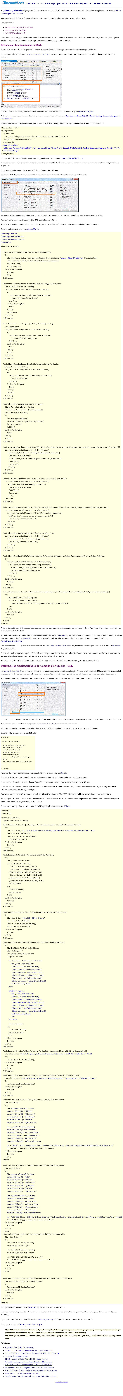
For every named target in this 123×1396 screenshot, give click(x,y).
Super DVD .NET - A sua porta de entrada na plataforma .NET (29, 1350)
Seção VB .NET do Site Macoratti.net (19, 1347)
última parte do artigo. (30, 1324)
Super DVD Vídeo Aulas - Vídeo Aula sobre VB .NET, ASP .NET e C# (32, 1353)
